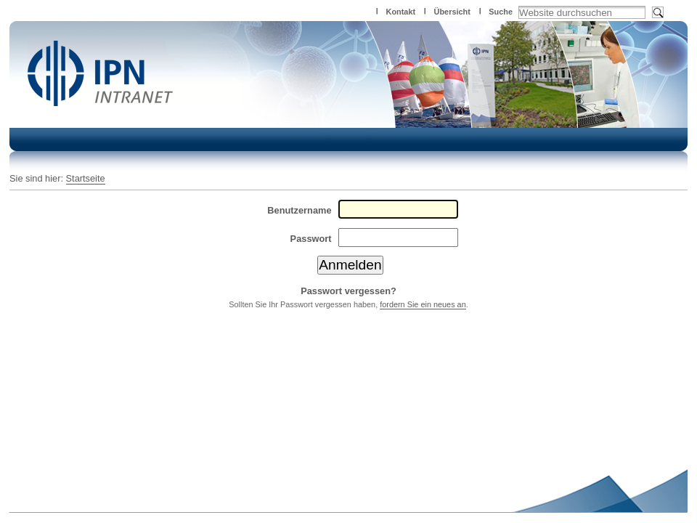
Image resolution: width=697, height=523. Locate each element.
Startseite (85, 178)
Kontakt (400, 11)
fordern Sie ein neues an (423, 304)
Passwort (311, 238)
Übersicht (452, 11)
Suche (501, 11)
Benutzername (299, 210)
